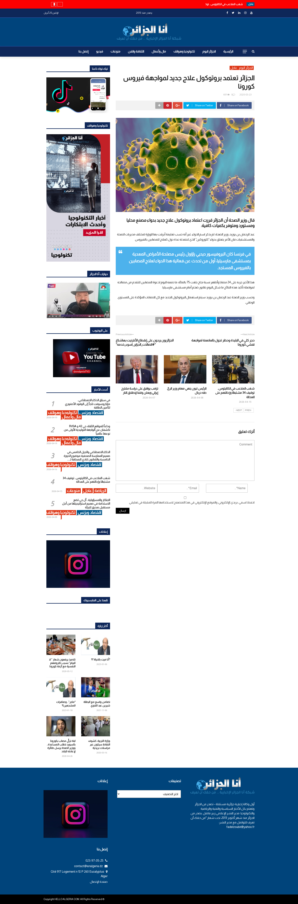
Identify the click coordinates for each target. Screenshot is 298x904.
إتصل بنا (83, 51)
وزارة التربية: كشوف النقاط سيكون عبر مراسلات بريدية (99, 744)
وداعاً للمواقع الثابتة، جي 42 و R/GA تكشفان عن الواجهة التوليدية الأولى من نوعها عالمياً (87, 430)
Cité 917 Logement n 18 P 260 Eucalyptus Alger (79, 874)
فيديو (99, 51)
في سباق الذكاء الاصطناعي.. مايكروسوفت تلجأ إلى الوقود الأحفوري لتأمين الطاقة (87, 403)
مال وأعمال (159, 51)
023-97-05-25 (97, 860)
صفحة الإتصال (99, 881)
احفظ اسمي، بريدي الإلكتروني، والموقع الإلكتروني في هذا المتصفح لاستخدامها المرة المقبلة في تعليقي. (191, 502)
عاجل (234, 68)
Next (239, 410)
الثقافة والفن (136, 51)
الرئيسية (228, 51)
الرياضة (100, 490)
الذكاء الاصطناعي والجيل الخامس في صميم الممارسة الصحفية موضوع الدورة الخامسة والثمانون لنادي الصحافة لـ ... (87, 455)
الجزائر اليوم (209, 51)
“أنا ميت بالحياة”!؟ (100, 659)
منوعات (115, 51)
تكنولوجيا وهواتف (184, 51)
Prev (248, 410)
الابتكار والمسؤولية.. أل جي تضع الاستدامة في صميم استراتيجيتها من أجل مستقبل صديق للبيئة (86, 503)
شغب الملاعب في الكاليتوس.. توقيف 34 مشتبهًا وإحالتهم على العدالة (234, 393)
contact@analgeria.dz (91, 866)
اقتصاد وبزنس (91, 412)
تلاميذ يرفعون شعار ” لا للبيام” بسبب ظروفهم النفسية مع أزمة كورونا (62, 663)
